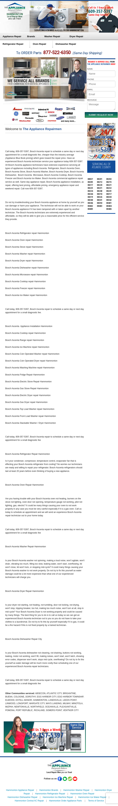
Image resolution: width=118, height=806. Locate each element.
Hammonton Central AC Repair (29, 800)
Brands (31, 36)
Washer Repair (52, 36)
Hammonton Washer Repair (76, 790)
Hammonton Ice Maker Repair (92, 797)
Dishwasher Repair (66, 44)
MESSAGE (92, 100)
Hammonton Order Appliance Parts (65, 800)
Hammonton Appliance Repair (20, 790)
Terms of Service (96, 800)
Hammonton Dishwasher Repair (22, 797)
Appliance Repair (12, 36)
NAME (90, 69)
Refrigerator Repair (13, 44)
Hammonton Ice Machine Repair (58, 797)
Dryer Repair (76, 36)
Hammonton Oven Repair (82, 793)
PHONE (90, 79)
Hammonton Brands (48, 790)
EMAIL (90, 89)
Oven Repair (39, 44)
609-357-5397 (100, 11)
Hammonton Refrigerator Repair (50, 793)
